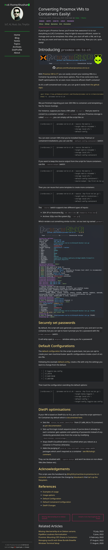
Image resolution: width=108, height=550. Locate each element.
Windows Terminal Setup (49, 543)
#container (67, 24)
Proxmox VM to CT (50, 74)
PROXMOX (70, 21)
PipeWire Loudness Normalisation (53, 534)
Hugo (12, 547)
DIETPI (48, 21)
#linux (41, 24)
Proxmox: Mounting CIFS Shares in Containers (58, 537)
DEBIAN (41, 21)
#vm (60, 24)
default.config (64, 362)
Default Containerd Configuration (57, 502)
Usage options (49, 495)
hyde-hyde (19, 547)
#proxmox (54, 24)
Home (77, 18)
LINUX (63, 21)
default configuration (51, 351)
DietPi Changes (49, 505)
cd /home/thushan (18, 4)
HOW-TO (56, 21)
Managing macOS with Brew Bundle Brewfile (57, 540)
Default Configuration (52, 498)
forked (27, 547)
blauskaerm (79, 477)
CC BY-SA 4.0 (25, 545)
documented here (74, 417)
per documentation (53, 425)
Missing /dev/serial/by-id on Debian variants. (57, 531)
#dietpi (47, 24)
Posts (84, 18)
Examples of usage (51, 491)
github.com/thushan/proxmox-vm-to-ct (72, 68)
